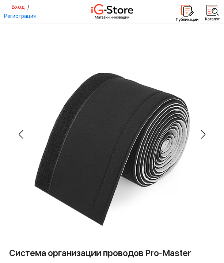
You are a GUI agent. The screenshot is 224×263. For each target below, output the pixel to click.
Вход (18, 7)
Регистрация (20, 16)
